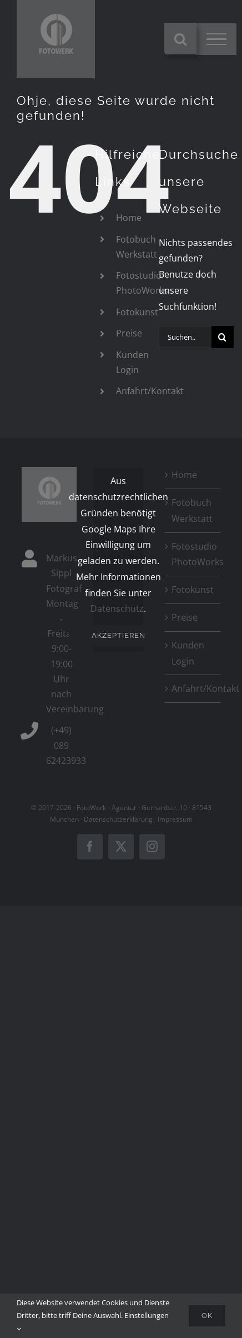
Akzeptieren (118, 635)
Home (129, 218)
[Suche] (222, 337)
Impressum (175, 819)
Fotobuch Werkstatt (192, 510)
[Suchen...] (185, 337)
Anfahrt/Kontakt (150, 391)
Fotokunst (137, 312)
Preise (129, 333)
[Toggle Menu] (216, 39)
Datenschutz (117, 608)
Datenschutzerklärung (118, 819)
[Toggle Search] (180, 39)
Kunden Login (188, 653)
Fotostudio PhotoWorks (193, 554)
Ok (207, 1315)
